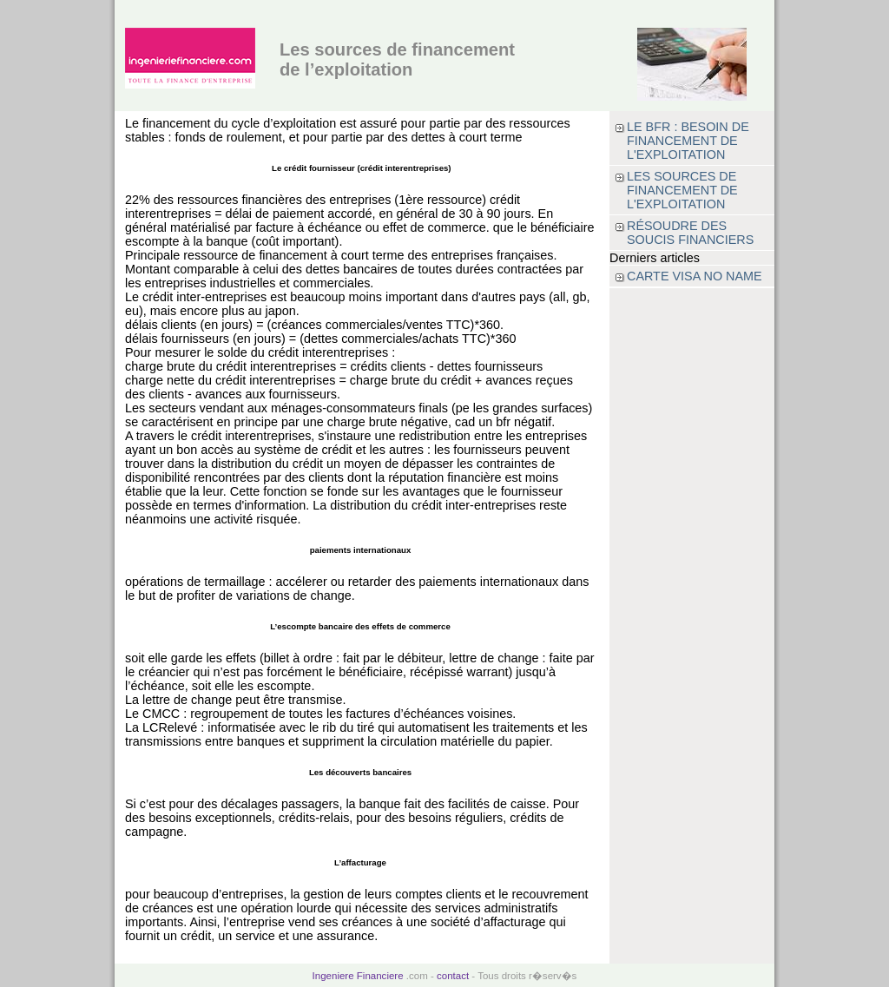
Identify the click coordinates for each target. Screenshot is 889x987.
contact (453, 976)
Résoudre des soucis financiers (690, 233)
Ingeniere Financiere (358, 976)
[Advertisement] (691, 548)
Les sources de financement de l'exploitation (682, 190)
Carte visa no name (694, 276)
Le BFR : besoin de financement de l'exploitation (688, 140)
